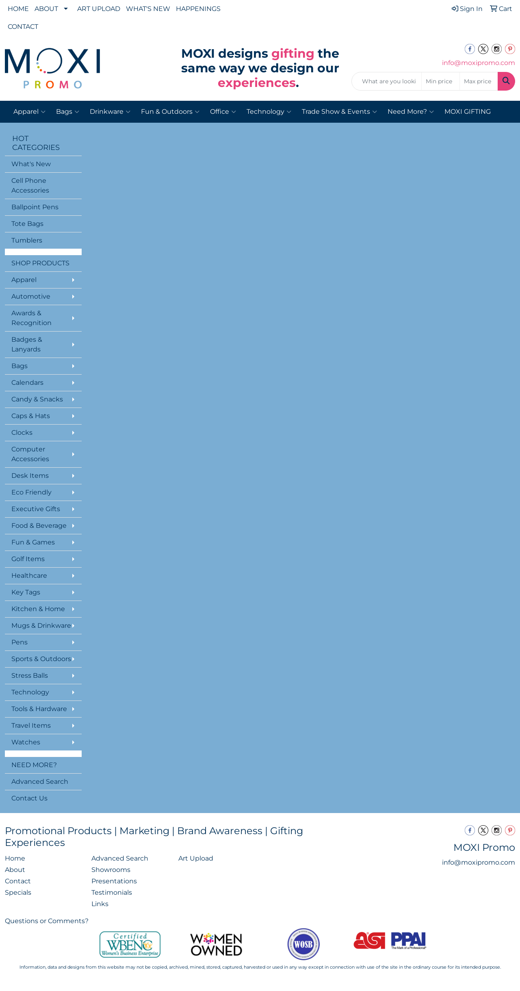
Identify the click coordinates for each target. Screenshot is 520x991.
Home (15, 858)
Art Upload (195, 858)
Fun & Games (33, 542)
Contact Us (29, 798)
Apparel (29, 112)
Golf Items (28, 559)
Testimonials (111, 892)
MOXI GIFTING (467, 111)
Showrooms (110, 870)
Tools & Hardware (39, 709)
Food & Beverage (39, 525)
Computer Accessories (30, 454)
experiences (257, 82)
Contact (18, 881)
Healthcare (29, 575)
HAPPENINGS (198, 9)
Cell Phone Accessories (30, 185)
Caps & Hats (30, 416)
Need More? (411, 112)
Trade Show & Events (339, 112)
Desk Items (30, 475)
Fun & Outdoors (170, 112)
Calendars (27, 382)
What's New (31, 164)
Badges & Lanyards (26, 344)
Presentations (114, 881)
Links (99, 904)
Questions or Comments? (47, 921)
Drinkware (110, 112)
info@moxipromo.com (478, 63)
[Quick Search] (386, 81)
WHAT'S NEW (148, 9)
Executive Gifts (35, 509)
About (15, 870)
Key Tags (25, 592)
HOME (18, 9)
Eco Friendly (31, 492)
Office (223, 112)
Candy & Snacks (37, 399)
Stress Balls (29, 675)
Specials (18, 892)
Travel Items (31, 725)
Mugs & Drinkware (41, 625)
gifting (292, 53)
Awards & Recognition (31, 318)
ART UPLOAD (98, 9)
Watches (25, 742)
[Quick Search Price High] (478, 81)
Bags (67, 112)
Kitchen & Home (38, 609)
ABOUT (46, 9)
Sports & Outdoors (41, 659)
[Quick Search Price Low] (440, 81)
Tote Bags (27, 224)
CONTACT (23, 26)
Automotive (30, 296)
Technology (269, 112)
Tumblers (26, 240)
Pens (19, 642)
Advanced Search (39, 781)
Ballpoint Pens (34, 207)
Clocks (21, 432)
